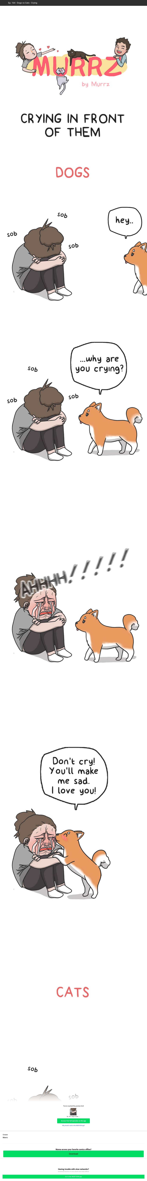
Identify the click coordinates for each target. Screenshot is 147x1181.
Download (73, 1154)
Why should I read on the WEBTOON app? (73, 1125)
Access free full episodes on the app (73, 1121)
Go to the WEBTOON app (73, 1177)
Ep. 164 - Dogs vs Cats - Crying (22, 3)
